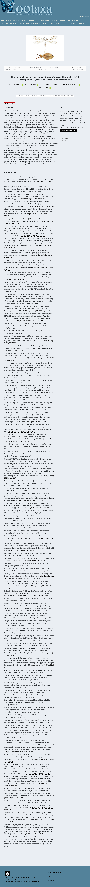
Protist (38, 24)
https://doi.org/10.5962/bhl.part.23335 (32, 561)
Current (16, 20)
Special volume (44, 20)
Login (87, 17)
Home (3, 20)
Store (8, 20)
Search (75, 20)
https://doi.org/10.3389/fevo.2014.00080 (19, 752)
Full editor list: (7, 24)
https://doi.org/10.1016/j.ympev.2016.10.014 (28, 500)
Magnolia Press (18, 882)
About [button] (54, 20)
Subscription (65, 20)
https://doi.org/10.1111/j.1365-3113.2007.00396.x (37, 206)
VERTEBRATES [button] (48, 24)
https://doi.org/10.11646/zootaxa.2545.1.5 (35, 199)
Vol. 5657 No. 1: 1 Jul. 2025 (16, 67)
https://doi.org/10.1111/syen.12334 (34, 422)
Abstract (66, 138)
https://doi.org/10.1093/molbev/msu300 (24, 550)
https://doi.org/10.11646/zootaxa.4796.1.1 (21, 431)
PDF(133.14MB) (9, 104)
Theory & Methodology (24, 24)
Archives (33, 20)
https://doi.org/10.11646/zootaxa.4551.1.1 (34, 508)
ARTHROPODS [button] (61, 24)
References (67, 141)
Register (81, 17)
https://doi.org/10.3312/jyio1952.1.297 (30, 321)
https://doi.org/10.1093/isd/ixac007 (38, 773)
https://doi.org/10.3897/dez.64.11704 (32, 235)
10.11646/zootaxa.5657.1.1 (77, 67)
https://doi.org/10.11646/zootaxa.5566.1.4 (30, 834)
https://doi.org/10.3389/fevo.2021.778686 (40, 392)
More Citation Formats (68, 130)
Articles (24, 20)
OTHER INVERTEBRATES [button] (77, 24)
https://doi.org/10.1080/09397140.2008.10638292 (32, 595)
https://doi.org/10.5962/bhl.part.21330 (38, 311)
